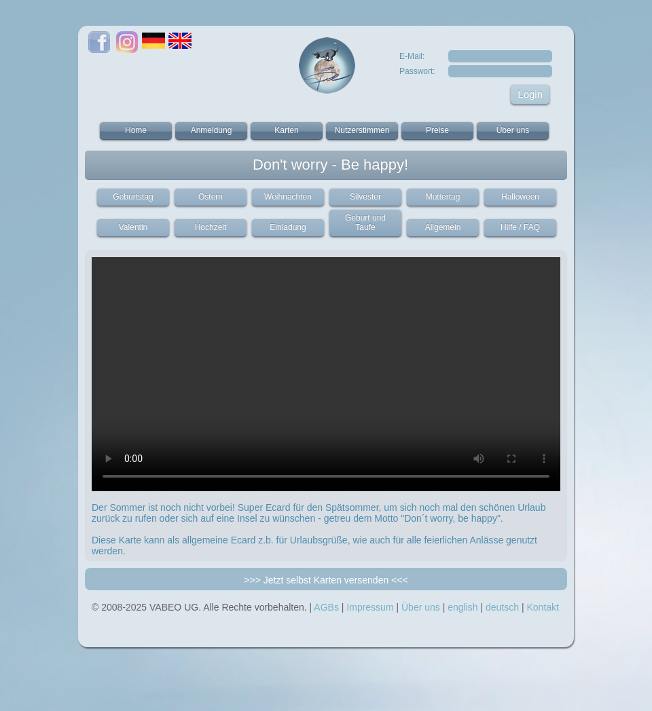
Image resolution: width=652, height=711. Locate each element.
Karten (286, 130)
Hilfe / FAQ (520, 227)
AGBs (326, 607)
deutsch (502, 607)
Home (136, 130)
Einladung (288, 227)
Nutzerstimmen (362, 130)
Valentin (133, 227)
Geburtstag (133, 196)
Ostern (210, 196)
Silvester (365, 196)
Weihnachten (288, 196)
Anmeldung (211, 130)
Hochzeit (211, 227)
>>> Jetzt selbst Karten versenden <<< (326, 580)
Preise (437, 130)
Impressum (369, 607)
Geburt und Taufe (365, 222)
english (462, 607)
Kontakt (542, 607)
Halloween (520, 196)
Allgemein (443, 227)
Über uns (513, 130)
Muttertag (443, 196)
